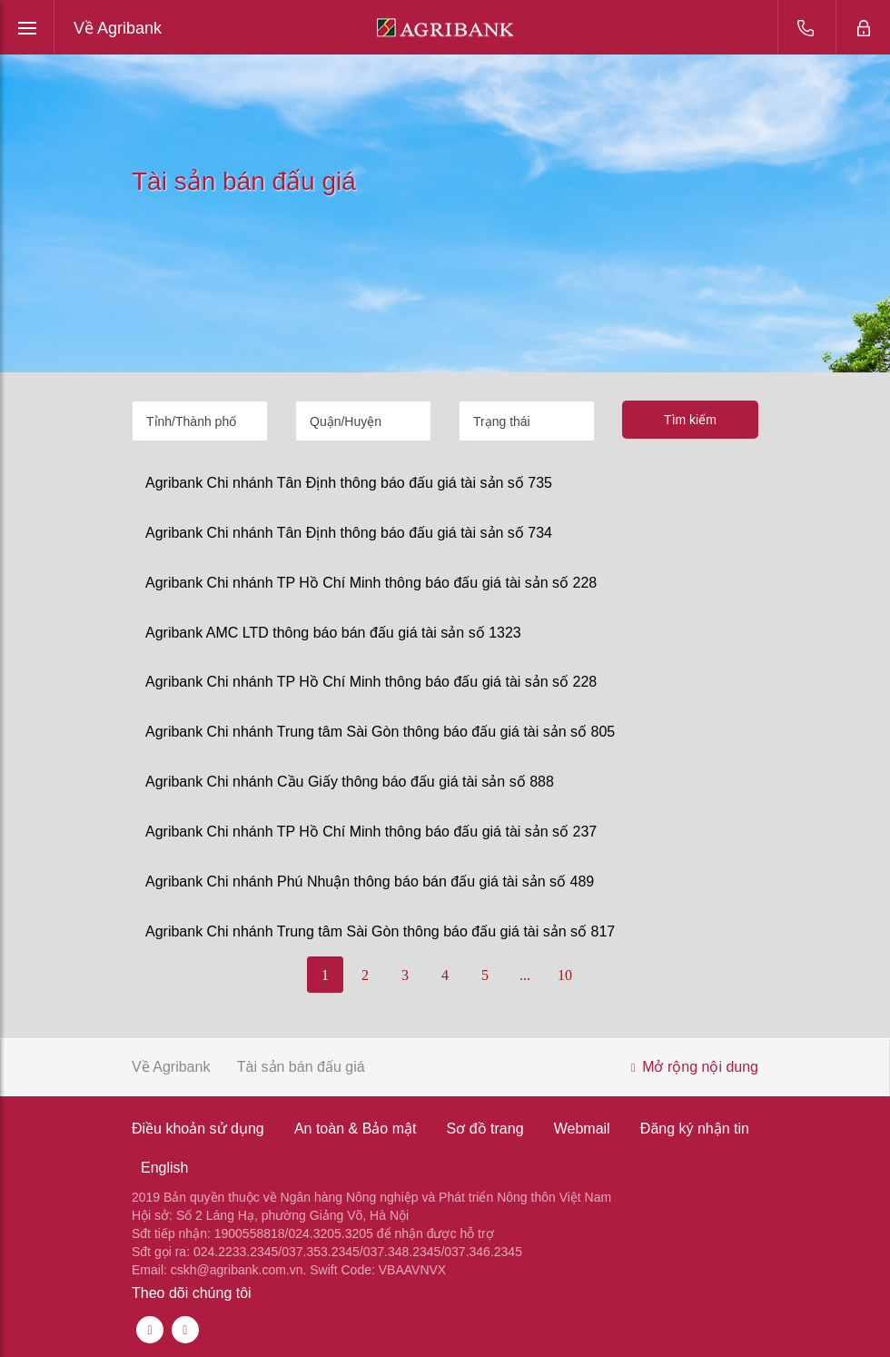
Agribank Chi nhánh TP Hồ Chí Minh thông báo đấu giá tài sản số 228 (371, 582)
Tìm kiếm (690, 419)
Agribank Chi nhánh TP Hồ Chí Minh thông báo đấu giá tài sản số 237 (371, 831)
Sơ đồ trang (485, 1128)
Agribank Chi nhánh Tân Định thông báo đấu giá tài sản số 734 (348, 532)
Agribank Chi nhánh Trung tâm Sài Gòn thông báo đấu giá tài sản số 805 (380, 731)
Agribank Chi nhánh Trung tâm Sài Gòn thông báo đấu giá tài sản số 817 (380, 931)
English (164, 1167)
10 (565, 975)
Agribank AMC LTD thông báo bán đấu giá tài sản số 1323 (333, 632)
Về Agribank (118, 28)
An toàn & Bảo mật (355, 1128)
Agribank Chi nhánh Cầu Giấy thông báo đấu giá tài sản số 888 (349, 781)
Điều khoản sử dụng (198, 1128)
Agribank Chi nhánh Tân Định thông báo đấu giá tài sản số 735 (348, 482)
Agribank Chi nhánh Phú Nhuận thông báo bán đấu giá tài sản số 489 (369, 881)
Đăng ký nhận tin (694, 1128)
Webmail (582, 1128)
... (524, 975)
